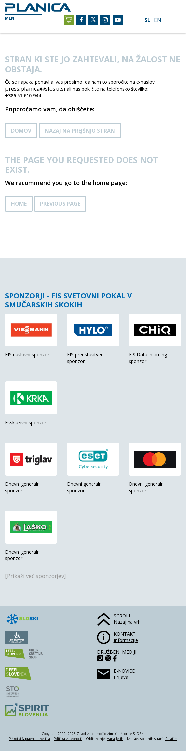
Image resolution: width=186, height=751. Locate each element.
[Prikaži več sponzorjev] (35, 576)
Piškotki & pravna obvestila (29, 738)
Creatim (171, 738)
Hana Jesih (115, 738)
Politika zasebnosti (68, 738)
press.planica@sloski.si (35, 88)
